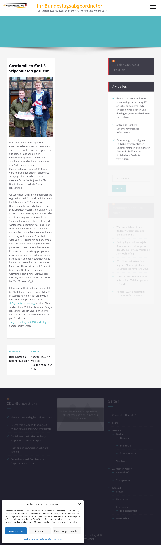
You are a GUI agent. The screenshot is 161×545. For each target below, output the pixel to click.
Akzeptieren (16, 531)
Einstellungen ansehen (66, 531)
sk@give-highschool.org (22, 303)
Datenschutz (45, 538)
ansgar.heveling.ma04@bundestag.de (29, 322)
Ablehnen (39, 531)
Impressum (57, 538)
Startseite (100, 27)
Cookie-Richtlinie (31, 538)
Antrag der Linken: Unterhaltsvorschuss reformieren (127, 127)
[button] (79, 504)
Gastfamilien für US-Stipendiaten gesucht (132, 27)
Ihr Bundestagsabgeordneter (69, 6)
